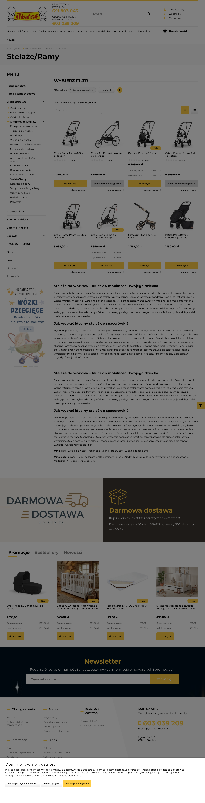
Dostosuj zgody (51, 783)
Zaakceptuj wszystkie (77, 783)
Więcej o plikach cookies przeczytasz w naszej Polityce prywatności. (43, 775)
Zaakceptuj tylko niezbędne (23, 783)
